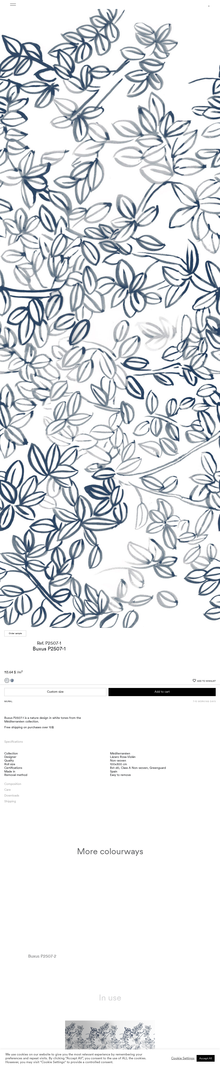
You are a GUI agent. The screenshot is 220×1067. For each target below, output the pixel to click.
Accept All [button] (205, 1058)
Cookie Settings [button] (182, 1058)
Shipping (10, 801)
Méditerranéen (120, 753)
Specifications (13, 741)
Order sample (15, 633)
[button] (213, 315)
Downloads (11, 795)
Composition (12, 784)
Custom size (55, 691)
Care (7, 789)
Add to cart (162, 691)
